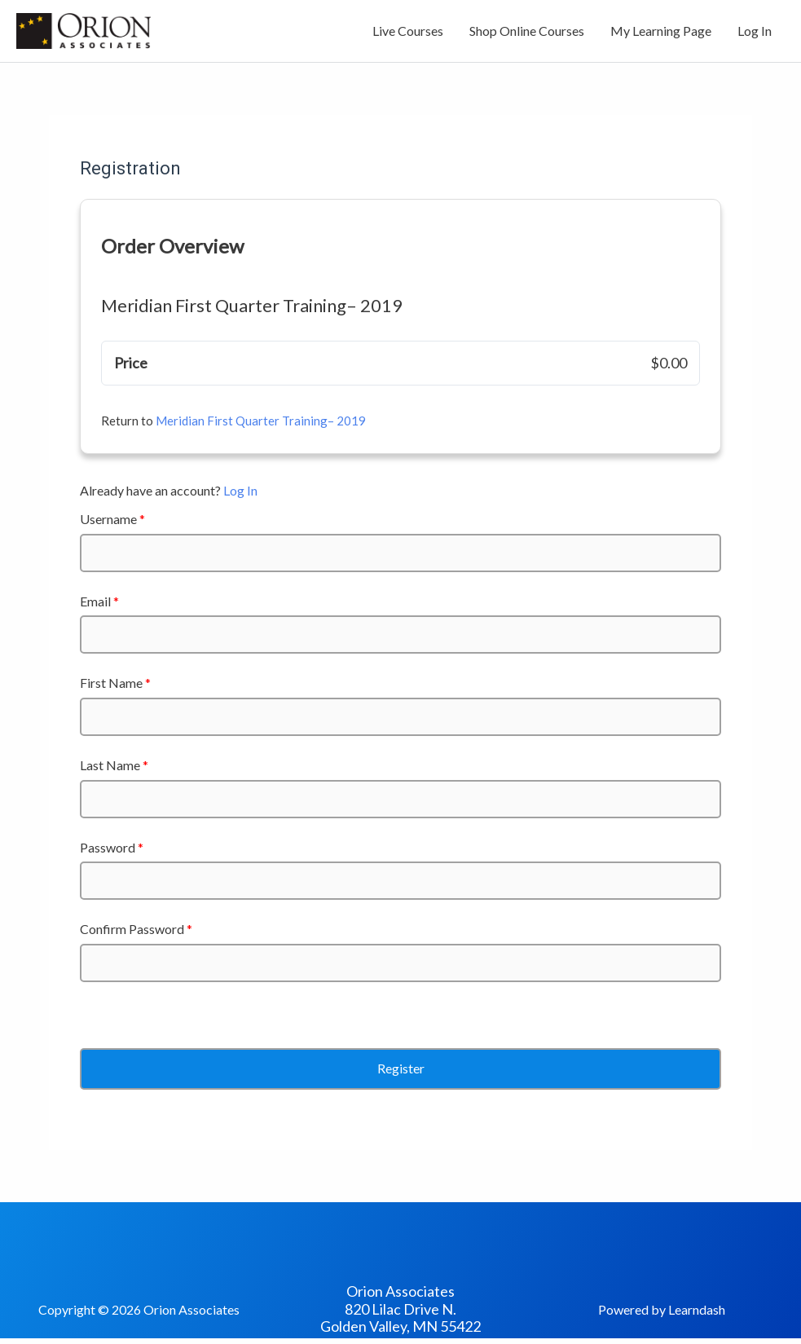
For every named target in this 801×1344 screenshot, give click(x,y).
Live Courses (407, 30)
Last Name (114, 765)
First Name (115, 682)
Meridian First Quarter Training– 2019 (261, 420)
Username (112, 519)
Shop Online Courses (526, 30)
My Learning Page (660, 30)
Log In (754, 30)
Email (99, 601)
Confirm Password (136, 928)
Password (111, 847)
